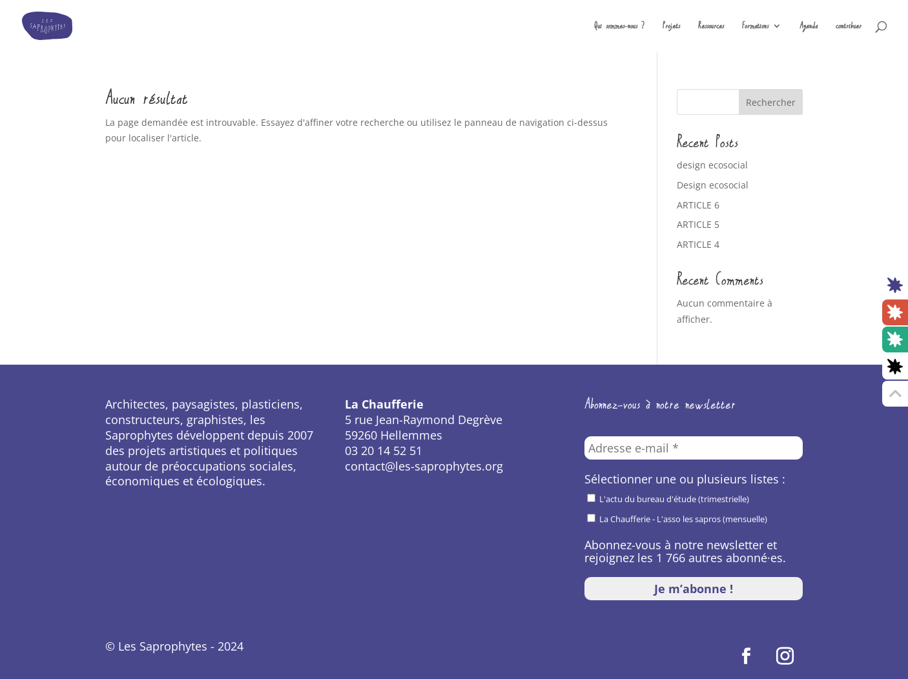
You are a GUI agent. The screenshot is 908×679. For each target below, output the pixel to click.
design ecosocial (712, 165)
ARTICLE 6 (698, 205)
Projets (671, 26)
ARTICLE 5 (698, 224)
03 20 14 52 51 (383, 450)
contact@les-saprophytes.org (424, 466)
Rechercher (771, 102)
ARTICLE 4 (698, 244)
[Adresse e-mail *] (693, 448)
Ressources (711, 26)
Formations (755, 26)
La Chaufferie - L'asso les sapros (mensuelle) (677, 519)
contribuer (849, 26)
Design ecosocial (712, 185)
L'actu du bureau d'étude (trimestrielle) (668, 499)
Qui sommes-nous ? (619, 26)
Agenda (809, 26)
